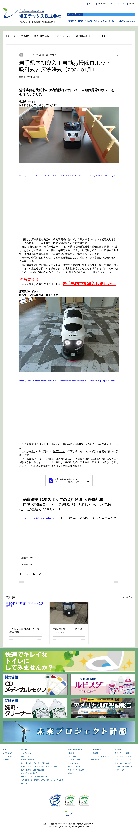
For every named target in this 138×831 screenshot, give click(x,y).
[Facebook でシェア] (20, 573)
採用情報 (131, 3)
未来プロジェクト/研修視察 (17, 36)
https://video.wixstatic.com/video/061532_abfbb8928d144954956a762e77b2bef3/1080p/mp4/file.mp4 (67, 380)
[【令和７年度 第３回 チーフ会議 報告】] (25, 613)
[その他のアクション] (117, 54)
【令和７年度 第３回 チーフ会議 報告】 (24, 631)
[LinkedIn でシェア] (33, 573)
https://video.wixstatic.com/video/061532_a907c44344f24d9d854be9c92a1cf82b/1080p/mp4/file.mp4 (67, 175)
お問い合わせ (101, 3)
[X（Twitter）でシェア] (27, 573)
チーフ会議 (100, 36)
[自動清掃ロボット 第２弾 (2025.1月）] (69, 613)
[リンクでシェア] (40, 573)
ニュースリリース (118, 3)
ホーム (91, 3)
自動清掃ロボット (83, 36)
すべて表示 (127, 597)
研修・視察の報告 (42, 36)
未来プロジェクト (62, 36)
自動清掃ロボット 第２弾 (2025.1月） (67, 631)
